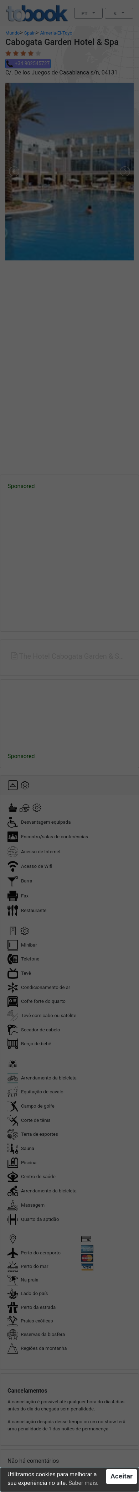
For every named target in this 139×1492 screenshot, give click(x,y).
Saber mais (82, 1483)
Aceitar (121, 1476)
